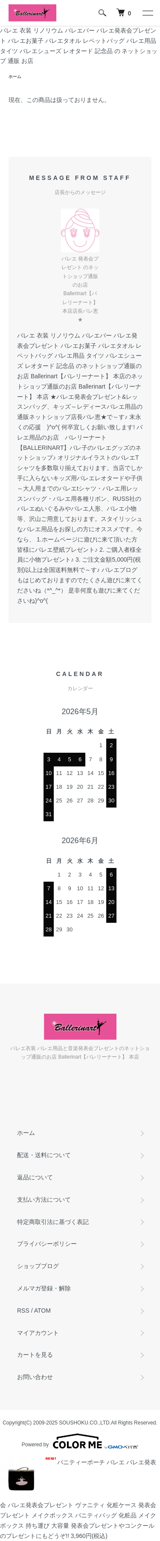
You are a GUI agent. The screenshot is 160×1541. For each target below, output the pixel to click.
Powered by (80, 1441)
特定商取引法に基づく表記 (53, 1221)
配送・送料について (44, 1155)
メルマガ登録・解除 (44, 1288)
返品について (35, 1177)
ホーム (15, 76)
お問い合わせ (35, 1376)
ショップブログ (38, 1266)
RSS (23, 1310)
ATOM (42, 1310)
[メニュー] (147, 13)
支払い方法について (44, 1199)
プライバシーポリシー (47, 1243)
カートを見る (35, 1354)
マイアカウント (38, 1332)
